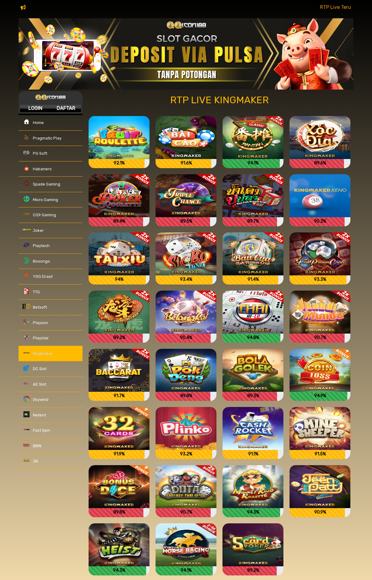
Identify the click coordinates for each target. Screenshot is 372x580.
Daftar (66, 108)
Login (35, 108)
